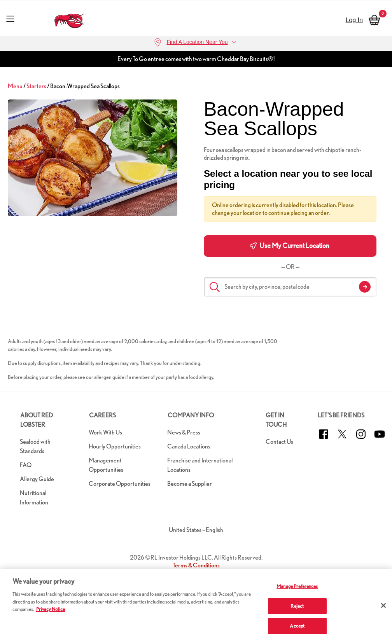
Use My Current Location (289, 245)
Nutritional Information (34, 497)
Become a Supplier (189, 483)
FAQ (26, 465)
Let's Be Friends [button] (341, 415)
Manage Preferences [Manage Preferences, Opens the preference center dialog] (297, 586)
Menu (15, 86)
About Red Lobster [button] (36, 420)
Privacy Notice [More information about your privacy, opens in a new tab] (50, 609)
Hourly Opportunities (115, 446)
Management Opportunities (106, 465)
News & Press (183, 432)
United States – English (196, 530)
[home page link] (70, 18)
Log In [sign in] (354, 20)
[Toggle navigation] (10, 18)
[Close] (383, 605)
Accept (297, 626)
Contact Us (279, 441)
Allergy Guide (37, 479)
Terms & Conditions (196, 565)
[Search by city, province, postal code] (290, 287)
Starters (36, 86)
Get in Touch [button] (276, 420)
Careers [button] (102, 415)
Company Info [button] (191, 415)
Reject (297, 606)
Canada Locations (188, 446)
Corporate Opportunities (119, 483)
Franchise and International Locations (200, 465)
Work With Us (105, 432)
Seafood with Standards (35, 446)
